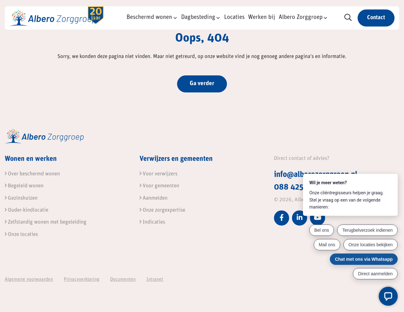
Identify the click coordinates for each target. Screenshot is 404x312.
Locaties (234, 18)
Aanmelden (154, 198)
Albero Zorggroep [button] (301, 18)
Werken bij (261, 18)
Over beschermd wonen (32, 174)
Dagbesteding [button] (198, 18)
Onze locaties (21, 234)
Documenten (123, 279)
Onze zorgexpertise (162, 210)
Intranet (154, 279)
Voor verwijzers (158, 174)
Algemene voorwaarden (29, 279)
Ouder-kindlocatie (26, 210)
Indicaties (152, 222)
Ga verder (202, 84)
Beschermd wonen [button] (149, 18)
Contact (376, 18)
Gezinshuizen (21, 198)
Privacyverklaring (81, 279)
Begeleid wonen (24, 186)
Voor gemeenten (159, 186)
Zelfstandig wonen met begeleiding (45, 222)
